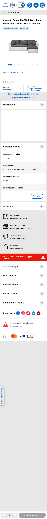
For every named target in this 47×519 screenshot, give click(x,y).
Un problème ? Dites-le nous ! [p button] (24, 98)
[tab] (10, 64)
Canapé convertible (11, 28)
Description (23, 105)
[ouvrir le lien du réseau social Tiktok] (28, 313)
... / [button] (3, 13)
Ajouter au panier (32, 515)
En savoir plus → (17, 326)
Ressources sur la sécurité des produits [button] (23, 94)
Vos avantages (23, 267)
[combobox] (21, 5)
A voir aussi (23, 206)
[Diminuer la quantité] (4, 515)
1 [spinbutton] (9, 515)
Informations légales (23, 303)
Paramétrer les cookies (2, 396)
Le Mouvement (23, 285)
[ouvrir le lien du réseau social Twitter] (33, 313)
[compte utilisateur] (36, 5)
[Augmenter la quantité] (15, 515)
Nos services (23, 276)
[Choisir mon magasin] (29, 5)
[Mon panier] (42, 5)
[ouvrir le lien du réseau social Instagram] (23, 313)
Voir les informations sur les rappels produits (17, 257)
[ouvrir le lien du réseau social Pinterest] (38, 313)
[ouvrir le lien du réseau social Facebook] (18, 313)
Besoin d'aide (23, 294)
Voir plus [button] (36, 196)
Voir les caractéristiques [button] (13, 72)
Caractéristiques (23, 147)
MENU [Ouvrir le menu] (5, 4)
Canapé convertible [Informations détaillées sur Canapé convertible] (13, 12)
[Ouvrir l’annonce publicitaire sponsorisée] (23, 125)
